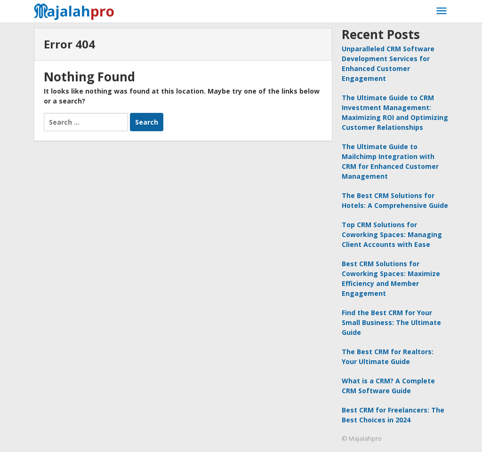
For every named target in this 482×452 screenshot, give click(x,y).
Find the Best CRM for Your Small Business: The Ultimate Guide (391, 322)
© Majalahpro (362, 438)
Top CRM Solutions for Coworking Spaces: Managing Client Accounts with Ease (392, 234)
